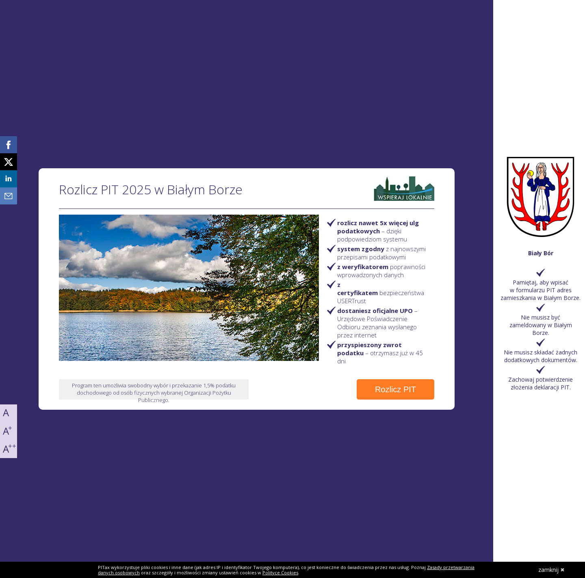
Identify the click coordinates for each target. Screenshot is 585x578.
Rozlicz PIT (395, 389)
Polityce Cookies (280, 572)
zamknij (551, 570)
